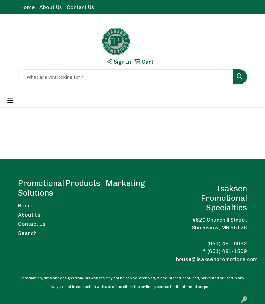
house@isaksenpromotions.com (217, 259)
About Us (50, 7)
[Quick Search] (125, 76)
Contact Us (80, 7)
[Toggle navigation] (10, 100)
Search (27, 233)
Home (27, 7)
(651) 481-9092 (227, 243)
